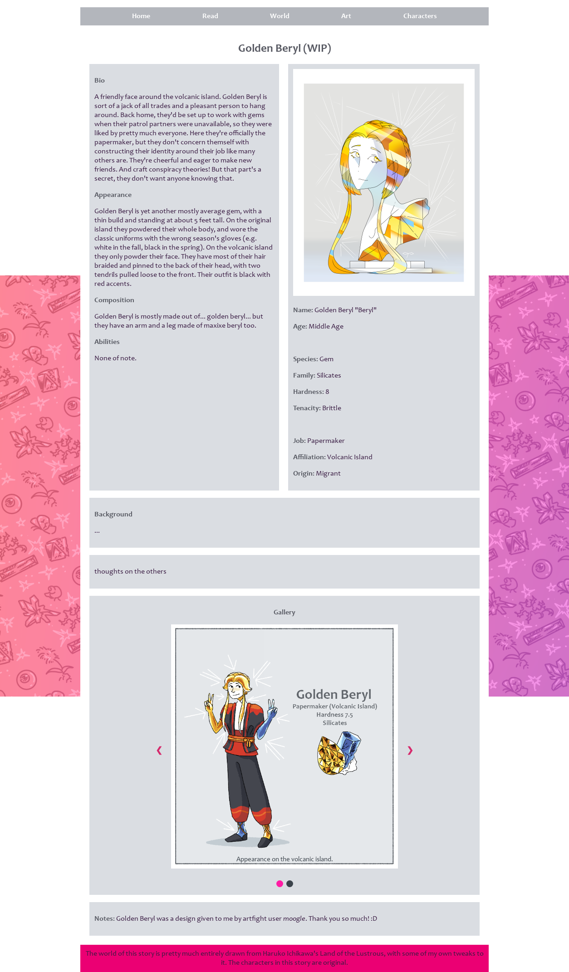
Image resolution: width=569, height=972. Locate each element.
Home (141, 16)
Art (346, 16)
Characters (420, 16)
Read (210, 16)
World (279, 16)
